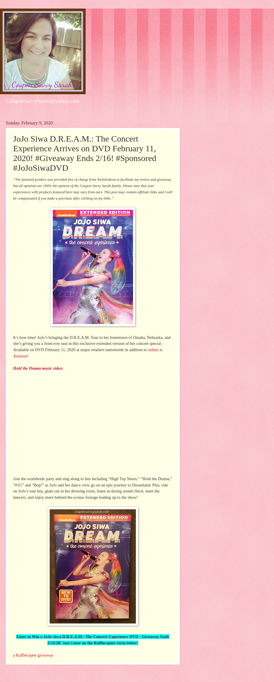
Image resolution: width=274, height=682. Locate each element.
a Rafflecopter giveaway (33, 655)
